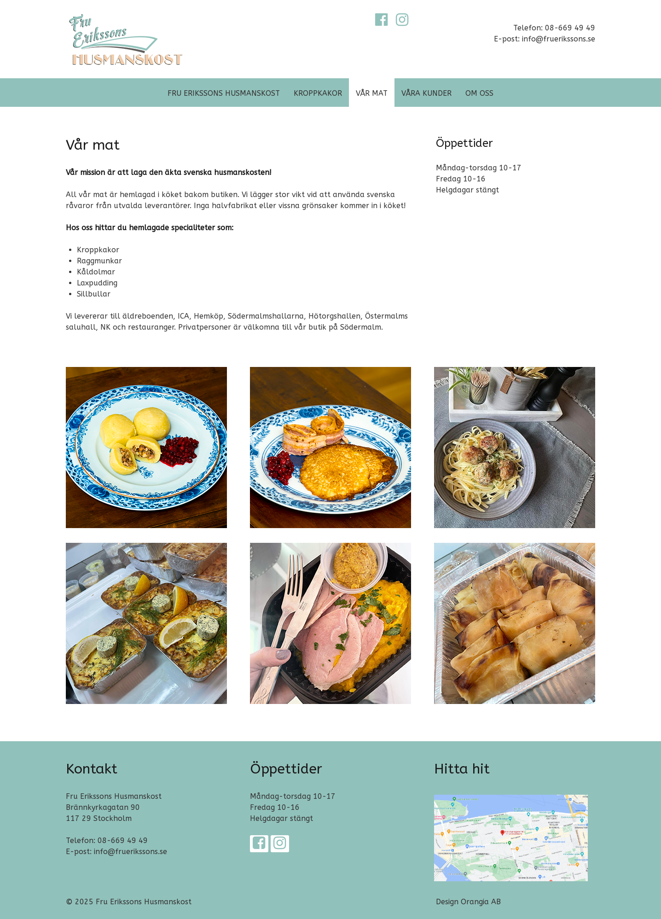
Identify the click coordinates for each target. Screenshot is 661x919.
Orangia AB (481, 901)
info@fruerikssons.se (130, 851)
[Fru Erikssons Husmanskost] (126, 38)
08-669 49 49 (123, 840)
